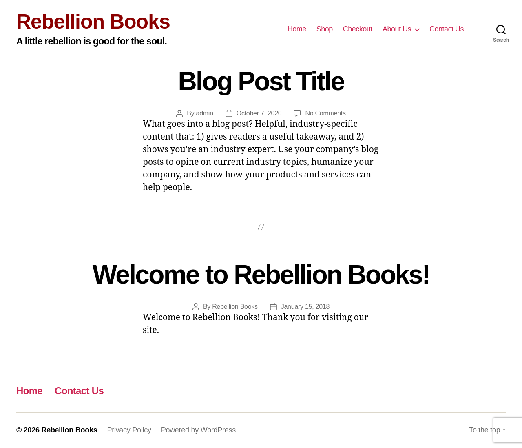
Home (297, 29)
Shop (324, 29)
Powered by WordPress (198, 430)
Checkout (357, 29)
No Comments (325, 113)
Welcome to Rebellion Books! (261, 274)
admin (204, 113)
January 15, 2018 (305, 306)
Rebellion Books (93, 21)
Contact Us (446, 29)
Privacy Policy (129, 430)
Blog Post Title (261, 81)
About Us (397, 29)
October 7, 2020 (259, 113)
